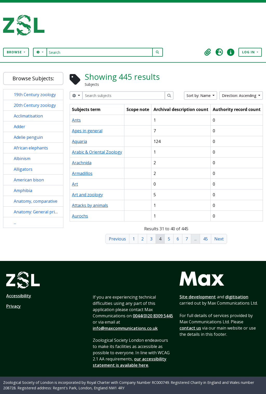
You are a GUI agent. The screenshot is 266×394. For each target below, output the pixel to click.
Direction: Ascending (239, 95)
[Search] (99, 52)
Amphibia (23, 190)
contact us (190, 328)
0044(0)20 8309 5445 (153, 316)
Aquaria (79, 141)
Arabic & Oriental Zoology (97, 152)
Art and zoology (87, 195)
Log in (249, 52)
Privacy (13, 306)
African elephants (31, 148)
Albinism (22, 158)
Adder (19, 126)
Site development (197, 297)
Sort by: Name (199, 95)
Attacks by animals (90, 205)
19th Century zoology (35, 94)
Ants (76, 120)
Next (219, 239)
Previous (117, 239)
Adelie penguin (28, 137)
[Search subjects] (123, 95)
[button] (208, 52)
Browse (15, 52)
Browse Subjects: (33, 78)
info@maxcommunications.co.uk (125, 328)
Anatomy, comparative (35, 201)
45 (205, 239)
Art (75, 184)
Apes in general (87, 131)
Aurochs (80, 216)
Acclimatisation (28, 116)
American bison (29, 180)
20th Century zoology (35, 105)
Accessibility (18, 296)
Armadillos (82, 173)
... (15, 222)
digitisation (236, 297)
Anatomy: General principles (41, 212)
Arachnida (81, 163)
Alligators (23, 169)
